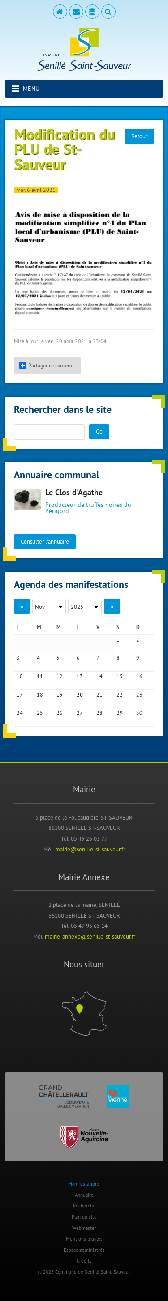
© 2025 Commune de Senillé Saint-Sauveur (84, 1272)
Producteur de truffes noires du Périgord (88, 508)
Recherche (84, 1206)
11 (40, 676)
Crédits (84, 1261)
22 (119, 694)
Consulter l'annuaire (45, 541)
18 (40, 694)
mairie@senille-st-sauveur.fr (90, 849)
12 (59, 676)
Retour (139, 136)
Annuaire (84, 1195)
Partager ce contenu (46, 365)
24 (20, 713)
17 (20, 694)
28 (99, 713)
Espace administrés (84, 1250)
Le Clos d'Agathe (74, 493)
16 (139, 676)
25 (40, 713)
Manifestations (84, 1184)
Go (99, 431)
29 (119, 713)
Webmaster (84, 1228)
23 (139, 694)
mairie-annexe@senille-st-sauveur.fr (90, 936)
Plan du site (84, 1217)
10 (20, 676)
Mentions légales (84, 1239)
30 (139, 713)
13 (80, 676)
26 (59, 713)
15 (119, 676)
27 (80, 713)
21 (99, 694)
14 (99, 676)
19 (59, 694)
